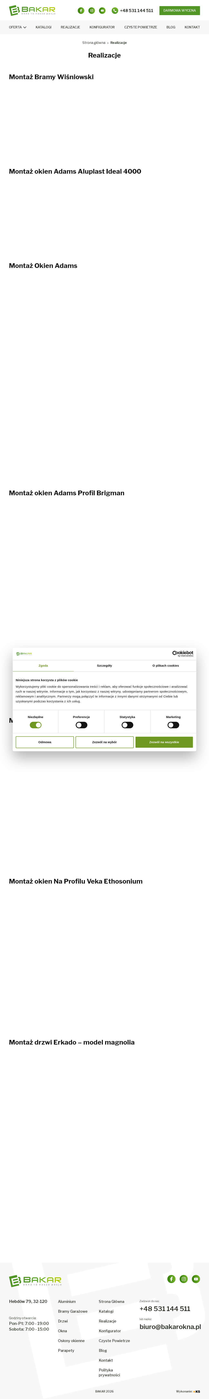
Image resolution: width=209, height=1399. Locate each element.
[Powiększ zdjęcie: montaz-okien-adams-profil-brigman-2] (104, 541)
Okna (62, 1331)
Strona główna (93, 43)
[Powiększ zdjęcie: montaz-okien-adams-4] (39, 380)
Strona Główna (111, 1301)
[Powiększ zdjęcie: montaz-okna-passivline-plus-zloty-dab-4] (39, 835)
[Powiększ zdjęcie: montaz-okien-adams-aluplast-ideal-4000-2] (104, 219)
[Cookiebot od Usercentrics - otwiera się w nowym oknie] (175, 654)
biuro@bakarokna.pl (170, 1327)
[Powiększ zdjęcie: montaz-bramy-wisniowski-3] (170, 125)
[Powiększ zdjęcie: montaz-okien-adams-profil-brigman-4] (39, 607)
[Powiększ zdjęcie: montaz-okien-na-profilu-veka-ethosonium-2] (104, 929)
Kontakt (192, 27)
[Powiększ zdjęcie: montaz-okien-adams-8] (104, 447)
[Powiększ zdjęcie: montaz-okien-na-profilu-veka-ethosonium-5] (104, 996)
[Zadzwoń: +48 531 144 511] (132, 10)
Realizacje (70, 27)
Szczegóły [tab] (104, 665)
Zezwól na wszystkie (164, 742)
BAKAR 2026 (104, 1391)
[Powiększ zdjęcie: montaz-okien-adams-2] (104, 314)
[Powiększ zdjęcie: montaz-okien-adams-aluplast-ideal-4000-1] (39, 219)
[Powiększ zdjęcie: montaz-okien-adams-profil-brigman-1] (39, 541)
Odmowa (44, 742)
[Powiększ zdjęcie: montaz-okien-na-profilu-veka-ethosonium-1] (39, 929)
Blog (171, 27)
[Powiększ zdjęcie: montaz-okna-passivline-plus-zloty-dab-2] (104, 768)
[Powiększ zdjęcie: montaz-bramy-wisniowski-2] (104, 125)
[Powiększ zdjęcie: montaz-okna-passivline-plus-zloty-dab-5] (104, 835)
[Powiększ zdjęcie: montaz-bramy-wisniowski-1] (39, 125)
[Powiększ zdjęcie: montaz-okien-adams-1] (39, 314)
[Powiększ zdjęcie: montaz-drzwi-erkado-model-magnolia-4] (39, 1157)
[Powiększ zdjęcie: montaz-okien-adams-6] (170, 380)
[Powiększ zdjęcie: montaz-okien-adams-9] (170, 447)
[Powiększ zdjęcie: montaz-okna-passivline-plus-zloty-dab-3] (170, 768)
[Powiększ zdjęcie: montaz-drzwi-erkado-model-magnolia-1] (39, 1090)
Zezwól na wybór (104, 742)
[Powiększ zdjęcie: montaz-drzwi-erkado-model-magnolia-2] (104, 1090)
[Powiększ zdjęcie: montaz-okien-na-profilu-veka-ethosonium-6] (170, 996)
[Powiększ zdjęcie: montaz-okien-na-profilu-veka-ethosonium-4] (39, 996)
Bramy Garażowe (73, 1311)
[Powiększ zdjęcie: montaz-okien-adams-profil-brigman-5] (104, 607)
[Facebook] (81, 10)
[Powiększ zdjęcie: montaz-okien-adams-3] (170, 314)
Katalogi (43, 27)
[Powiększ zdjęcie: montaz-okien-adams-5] (104, 380)
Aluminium (67, 1301)
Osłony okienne (71, 1341)
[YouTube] (102, 10)
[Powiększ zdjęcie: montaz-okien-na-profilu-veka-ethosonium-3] (170, 929)
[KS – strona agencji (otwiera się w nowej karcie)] (196, 1391)
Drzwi (63, 1321)
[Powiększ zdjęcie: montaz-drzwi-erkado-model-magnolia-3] (170, 1090)
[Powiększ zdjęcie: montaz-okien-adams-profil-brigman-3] (170, 541)
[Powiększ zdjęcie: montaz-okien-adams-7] (39, 447)
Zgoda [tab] (43, 665)
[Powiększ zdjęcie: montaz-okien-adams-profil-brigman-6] (170, 607)
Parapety (66, 1350)
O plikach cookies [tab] (165, 665)
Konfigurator (102, 27)
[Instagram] (91, 10)
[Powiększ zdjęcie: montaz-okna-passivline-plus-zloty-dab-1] (39, 768)
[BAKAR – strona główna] (32, 10)
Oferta (15, 27)
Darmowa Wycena (179, 10)
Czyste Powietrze (140, 27)
